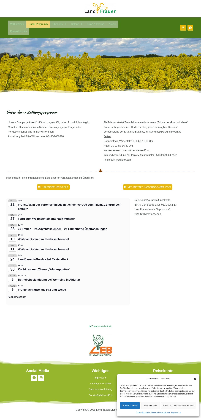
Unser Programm (38, 24)
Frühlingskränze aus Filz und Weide (42, 289)
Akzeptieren (130, 405)
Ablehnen (150, 405)
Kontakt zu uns (18, 31)
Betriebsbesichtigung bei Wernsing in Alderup (49, 279)
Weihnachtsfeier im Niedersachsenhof (43, 239)
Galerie (77, 24)
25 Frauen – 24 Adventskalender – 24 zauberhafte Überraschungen (62, 229)
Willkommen (17, 24)
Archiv (112, 24)
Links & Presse (95, 24)
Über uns (59, 24)
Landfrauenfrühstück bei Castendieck (43, 259)
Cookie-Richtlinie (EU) (100, 400)
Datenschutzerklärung (160, 412)
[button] (194, 378)
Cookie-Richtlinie (143, 412)
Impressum (176, 412)
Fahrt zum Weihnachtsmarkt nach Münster (46, 219)
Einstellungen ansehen (179, 405)
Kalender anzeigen (17, 297)
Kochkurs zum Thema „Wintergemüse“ (44, 269)
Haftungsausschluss (100, 385)
